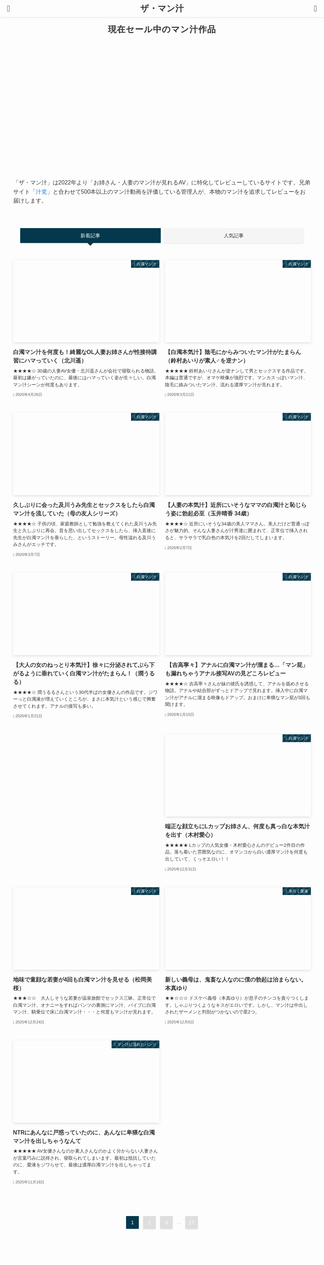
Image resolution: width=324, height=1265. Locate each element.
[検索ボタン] (315, 8)
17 (191, 1222)
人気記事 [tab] (234, 235)
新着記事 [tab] (90, 235)
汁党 (41, 192)
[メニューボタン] (8, 8)
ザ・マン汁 (162, 8)
